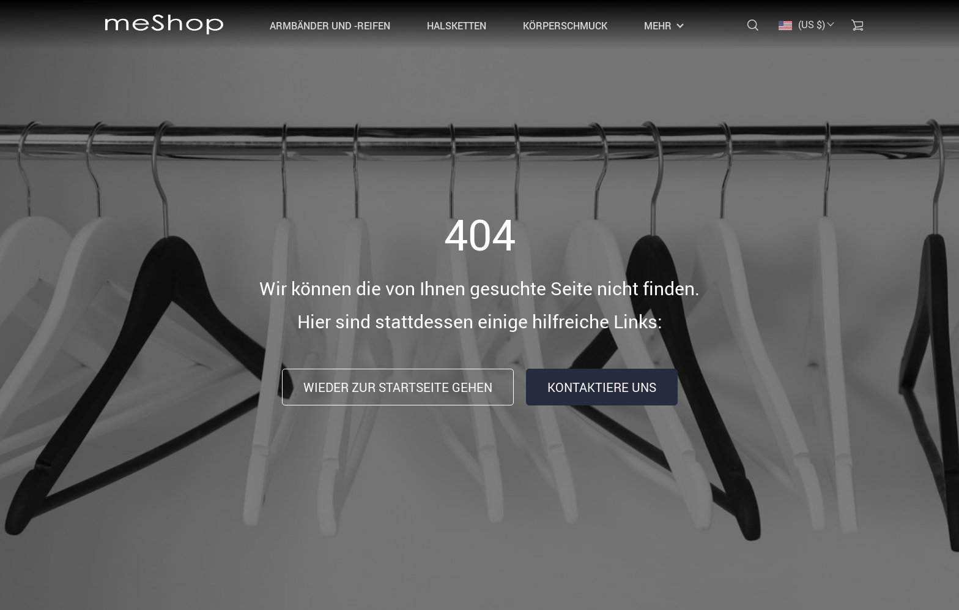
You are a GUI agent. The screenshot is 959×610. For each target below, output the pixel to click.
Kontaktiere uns (601, 387)
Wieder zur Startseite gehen (397, 387)
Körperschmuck (565, 25)
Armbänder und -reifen (330, 25)
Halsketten (456, 25)
